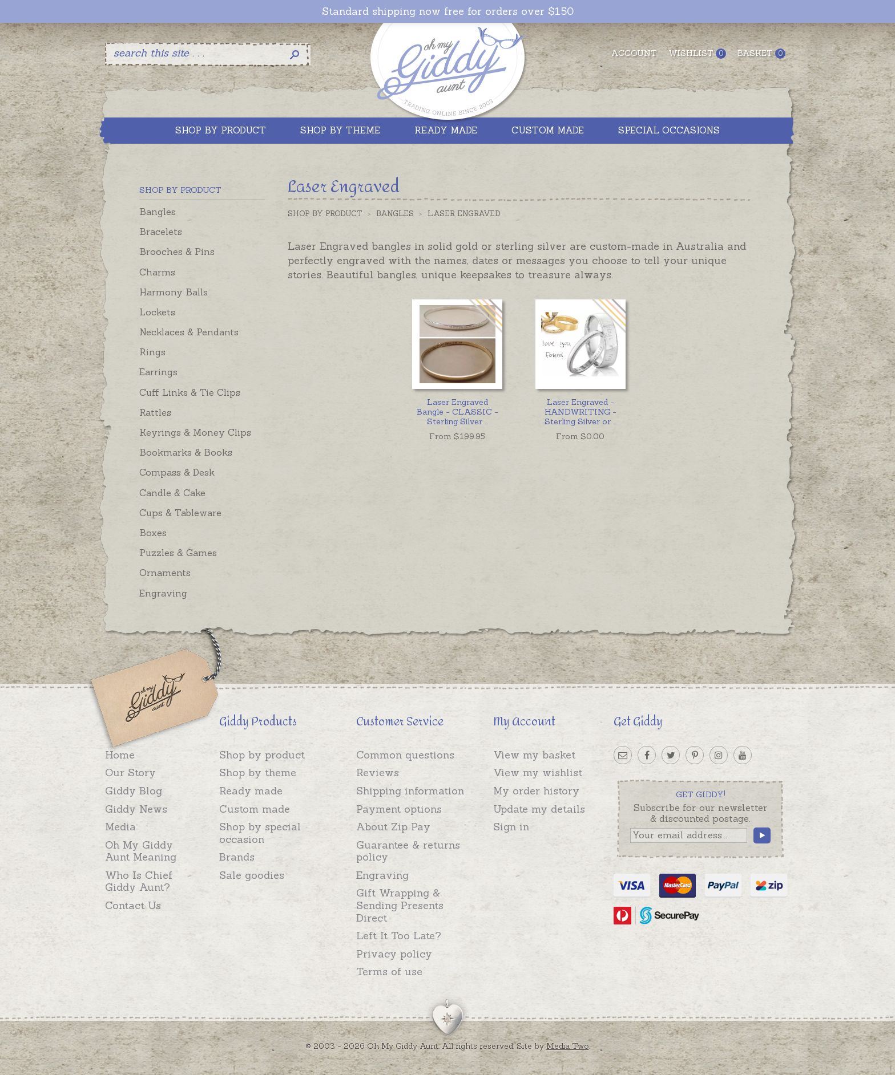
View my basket (534, 754)
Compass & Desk (177, 472)
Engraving (163, 593)
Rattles (155, 412)
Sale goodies (251, 875)
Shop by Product (325, 213)
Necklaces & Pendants (189, 332)
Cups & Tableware (180, 512)
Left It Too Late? (398, 935)
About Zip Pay (393, 826)
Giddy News (136, 809)
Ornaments (165, 572)
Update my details (539, 809)
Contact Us (133, 905)
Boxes (153, 532)
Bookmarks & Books (185, 452)
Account (634, 53)
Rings (152, 352)
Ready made (251, 790)
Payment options (399, 809)
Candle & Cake (172, 492)
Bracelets (160, 231)
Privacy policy (394, 953)
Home (120, 754)
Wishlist (697, 53)
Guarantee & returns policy (408, 851)
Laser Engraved (464, 213)
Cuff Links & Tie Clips (189, 392)
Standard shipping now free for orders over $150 (448, 11)
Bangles (157, 211)
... (457, 412)
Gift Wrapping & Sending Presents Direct (400, 905)
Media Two (567, 1046)
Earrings (158, 372)
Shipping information (410, 790)
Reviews (377, 772)
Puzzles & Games (178, 552)
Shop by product (262, 754)
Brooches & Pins (177, 251)
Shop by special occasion (260, 833)
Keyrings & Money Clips (195, 432)
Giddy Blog (133, 790)
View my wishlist (537, 772)
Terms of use (389, 971)
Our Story (130, 772)
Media (120, 826)
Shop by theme (257, 772)
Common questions (405, 754)
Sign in (511, 826)
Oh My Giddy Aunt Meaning (140, 851)
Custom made (254, 809)
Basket (761, 53)
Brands (237, 856)
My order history (536, 790)
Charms (157, 272)
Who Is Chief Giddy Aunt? (138, 881)
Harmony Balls (173, 292)
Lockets (157, 312)
